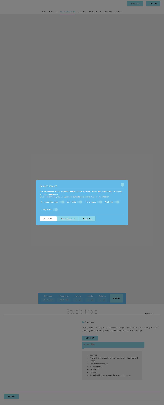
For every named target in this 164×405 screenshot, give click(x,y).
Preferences (93, 202)
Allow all (87, 219)
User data (74, 202)
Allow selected (68, 219)
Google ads (49, 209)
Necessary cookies (52, 202)
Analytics (112, 202)
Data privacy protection (100, 197)
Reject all (48, 219)
